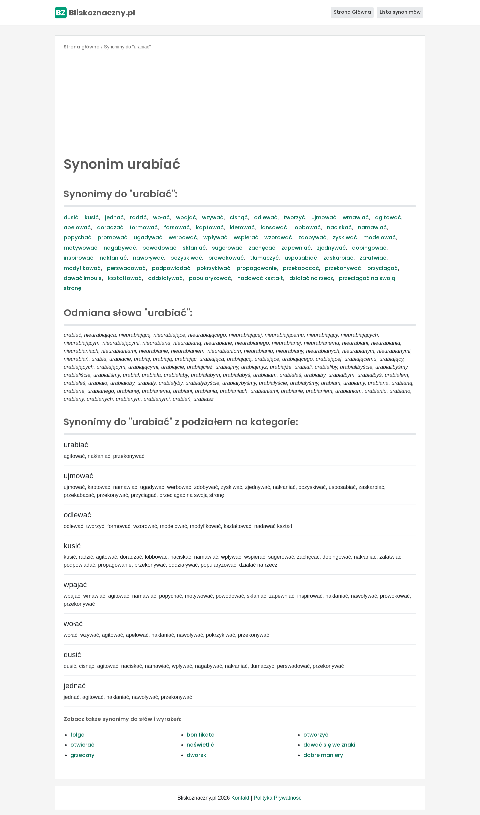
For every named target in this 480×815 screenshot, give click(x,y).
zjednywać (331, 248)
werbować (183, 237)
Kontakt (240, 798)
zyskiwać (345, 237)
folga (77, 735)
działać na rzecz (311, 278)
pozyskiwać (186, 258)
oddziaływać (165, 278)
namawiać (372, 227)
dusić (71, 217)
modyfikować (82, 268)
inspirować (78, 258)
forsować (177, 227)
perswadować (126, 268)
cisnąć (239, 217)
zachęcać (262, 248)
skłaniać (194, 248)
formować (144, 227)
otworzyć (315, 735)
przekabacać (301, 268)
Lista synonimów (400, 12)
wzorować (278, 237)
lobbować (307, 227)
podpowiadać (171, 268)
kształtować (125, 278)
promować (112, 237)
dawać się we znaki (329, 745)
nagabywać (120, 248)
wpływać (215, 237)
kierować (242, 227)
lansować (274, 227)
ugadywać (148, 237)
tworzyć (294, 217)
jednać (114, 217)
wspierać (246, 237)
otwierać (82, 745)
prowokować (226, 258)
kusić (92, 217)
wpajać (186, 217)
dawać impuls (83, 278)
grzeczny (82, 755)
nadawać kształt (260, 278)
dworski (197, 755)
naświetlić (200, 745)
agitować (388, 217)
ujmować (323, 217)
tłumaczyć (264, 258)
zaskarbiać (338, 258)
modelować (379, 237)
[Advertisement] (240, 101)
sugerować (227, 248)
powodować (159, 248)
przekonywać (343, 268)
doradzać (110, 227)
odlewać (265, 217)
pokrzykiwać (213, 268)
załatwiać (373, 258)
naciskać (339, 227)
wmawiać (356, 217)
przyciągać (382, 268)
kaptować (210, 227)
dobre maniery (323, 755)
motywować (80, 248)
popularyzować (210, 278)
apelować (77, 227)
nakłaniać (113, 258)
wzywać (212, 217)
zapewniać (296, 248)
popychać (77, 237)
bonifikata (201, 735)
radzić (138, 217)
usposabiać (301, 258)
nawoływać (148, 258)
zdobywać (312, 237)
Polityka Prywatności (278, 798)
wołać (161, 217)
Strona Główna (352, 12)
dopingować (369, 248)
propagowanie (257, 268)
